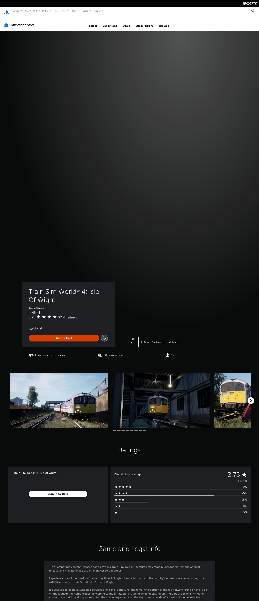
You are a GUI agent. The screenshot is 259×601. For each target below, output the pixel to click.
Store (85, 10)
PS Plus (46, 10)
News (75, 10)
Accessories (60, 10)
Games (15, 10)
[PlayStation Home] (7, 11)
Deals (126, 22)
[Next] (251, 397)
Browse (164, 22)
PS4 (35, 10)
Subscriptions (145, 22)
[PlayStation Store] (20, 21)
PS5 (26, 10)
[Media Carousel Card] (59, 396)
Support (97, 10)
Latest (93, 22)
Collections (110, 22)
